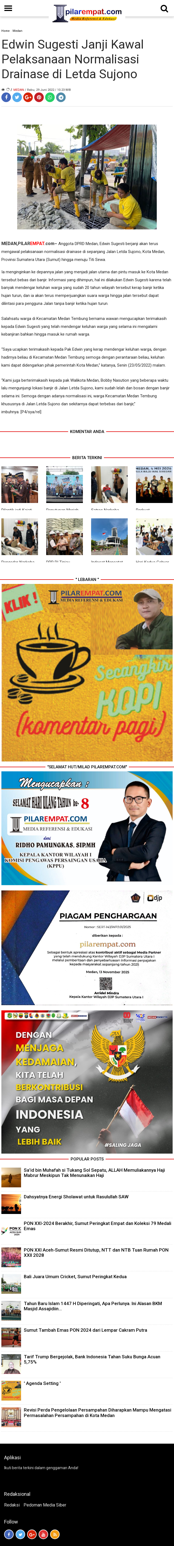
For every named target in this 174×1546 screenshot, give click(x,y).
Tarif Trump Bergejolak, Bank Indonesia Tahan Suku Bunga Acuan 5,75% (92, 1359)
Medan (17, 31)
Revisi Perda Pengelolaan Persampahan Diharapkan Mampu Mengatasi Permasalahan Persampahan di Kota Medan (97, 1412)
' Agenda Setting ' (42, 1383)
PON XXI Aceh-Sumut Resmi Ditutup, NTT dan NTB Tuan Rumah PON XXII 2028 (96, 1252)
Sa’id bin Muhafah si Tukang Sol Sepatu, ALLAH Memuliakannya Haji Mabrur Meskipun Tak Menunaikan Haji (94, 1172)
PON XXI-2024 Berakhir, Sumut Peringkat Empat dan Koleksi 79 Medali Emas (97, 1226)
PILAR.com (36, 243)
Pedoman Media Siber (45, 1505)
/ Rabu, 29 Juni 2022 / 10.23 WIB (48, 90)
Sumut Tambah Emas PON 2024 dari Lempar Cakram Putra (85, 1330)
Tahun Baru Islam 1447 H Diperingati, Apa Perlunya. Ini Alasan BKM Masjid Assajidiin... (93, 1306)
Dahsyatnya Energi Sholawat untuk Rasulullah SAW (76, 1196)
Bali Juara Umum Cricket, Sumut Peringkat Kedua (75, 1276)
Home (5, 31)
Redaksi (12, 1505)
